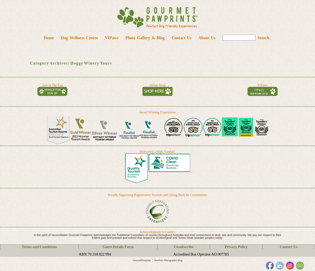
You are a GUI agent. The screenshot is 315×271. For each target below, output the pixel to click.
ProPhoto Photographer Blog (168, 260)
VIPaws (112, 38)
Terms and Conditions (39, 247)
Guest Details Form (118, 247)
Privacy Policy (236, 247)
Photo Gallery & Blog (145, 38)
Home (49, 38)
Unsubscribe (184, 247)
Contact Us (181, 38)
